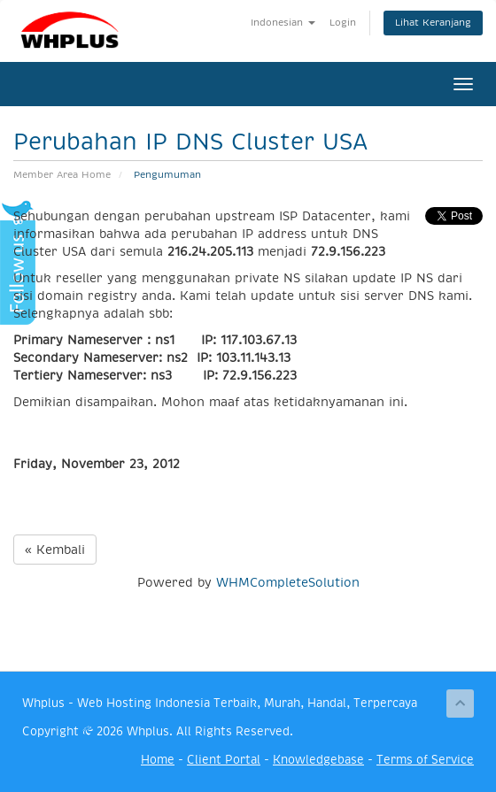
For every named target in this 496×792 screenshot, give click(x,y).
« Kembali (55, 549)
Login (342, 22)
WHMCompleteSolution (288, 582)
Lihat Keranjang (433, 22)
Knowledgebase (318, 759)
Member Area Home (62, 175)
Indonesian (283, 22)
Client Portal (223, 759)
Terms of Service (425, 759)
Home (157, 759)
